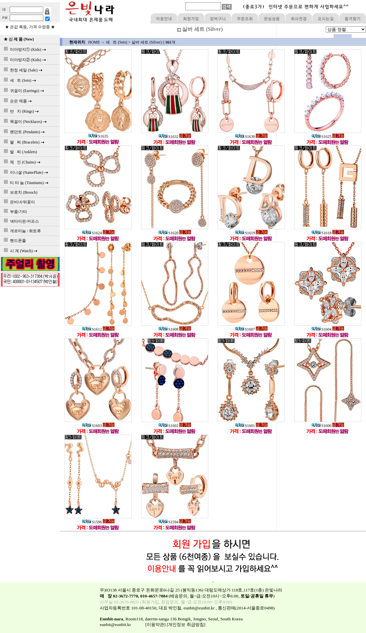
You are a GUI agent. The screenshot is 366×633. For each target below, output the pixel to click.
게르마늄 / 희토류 (21, 231)
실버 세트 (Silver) (146, 42)
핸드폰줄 (14, 240)
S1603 (92, 425)
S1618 (321, 233)
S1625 (321, 136)
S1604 (321, 329)
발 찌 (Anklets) (19, 152)
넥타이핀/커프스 (20, 221)
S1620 (168, 233)
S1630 (245, 136)
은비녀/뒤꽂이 (18, 202)
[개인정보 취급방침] (186, 624)
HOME (94, 42)
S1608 (168, 329)
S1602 (168, 425)
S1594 (168, 522)
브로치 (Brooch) (19, 192)
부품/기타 (14, 211)
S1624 (92, 233)
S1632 (168, 136)
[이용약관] (155, 624)
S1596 (92, 522)
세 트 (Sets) (116, 42)
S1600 (321, 425)
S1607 (245, 329)
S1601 (245, 425)
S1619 (245, 233)
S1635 (98, 136)
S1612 (92, 329)
